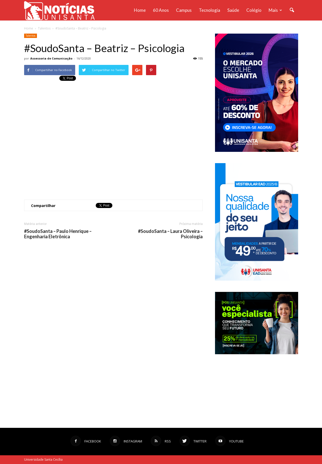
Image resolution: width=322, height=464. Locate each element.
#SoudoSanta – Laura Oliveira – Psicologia (170, 234)
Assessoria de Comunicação (51, 58)
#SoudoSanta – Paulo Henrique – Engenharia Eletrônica (58, 234)
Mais (275, 10)
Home (140, 10)
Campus (184, 10)
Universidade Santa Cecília (43, 459)
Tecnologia (209, 10)
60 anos (161, 10)
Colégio (253, 10)
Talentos (30, 35)
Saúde (233, 10)
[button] (292, 10)
